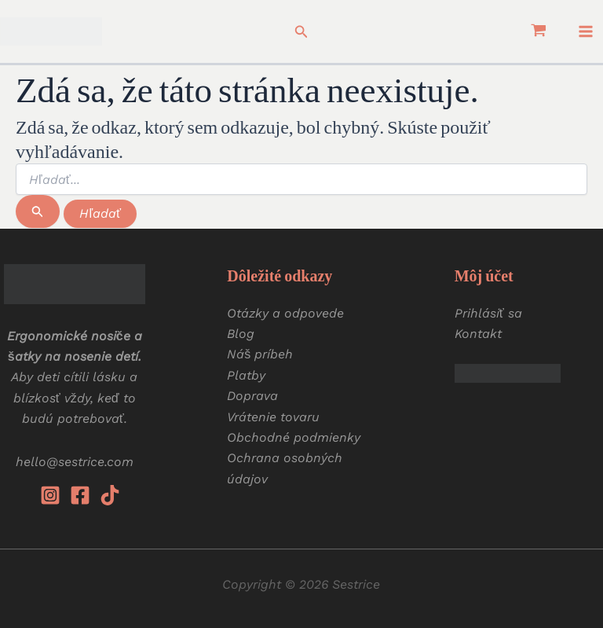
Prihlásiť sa (488, 313)
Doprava (252, 395)
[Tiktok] (110, 495)
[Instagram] (50, 495)
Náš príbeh (260, 354)
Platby (246, 375)
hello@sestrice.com (74, 461)
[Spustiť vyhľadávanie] (38, 211)
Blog (240, 333)
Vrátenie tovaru (273, 416)
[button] (301, 32)
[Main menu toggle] (585, 31)
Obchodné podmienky (293, 437)
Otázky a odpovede (285, 313)
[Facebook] (80, 495)
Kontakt (478, 333)
